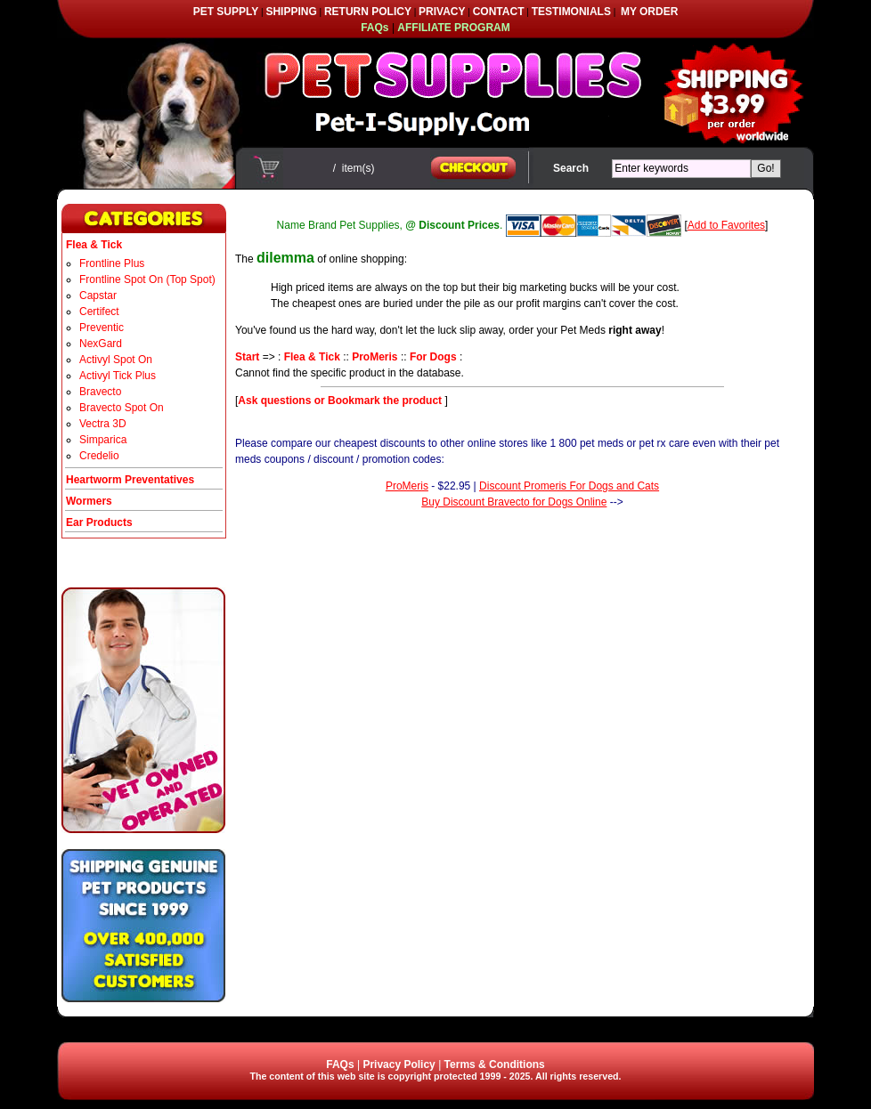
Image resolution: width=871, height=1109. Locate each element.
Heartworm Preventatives (130, 480)
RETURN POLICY (367, 11)
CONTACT (499, 11)
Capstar (98, 295)
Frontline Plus (111, 263)
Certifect (99, 311)
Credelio (99, 455)
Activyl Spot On (115, 359)
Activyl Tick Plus (117, 375)
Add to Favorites (726, 225)
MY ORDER (649, 11)
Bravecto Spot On (121, 407)
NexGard (100, 343)
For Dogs (433, 357)
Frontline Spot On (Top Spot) (147, 279)
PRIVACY (442, 11)
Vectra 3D (102, 423)
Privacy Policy (398, 1064)
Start (247, 357)
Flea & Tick (312, 357)
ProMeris (374, 357)
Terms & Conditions (494, 1064)
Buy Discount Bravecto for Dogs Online (513, 502)
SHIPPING (290, 11)
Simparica (102, 439)
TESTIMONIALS (571, 11)
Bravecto (100, 391)
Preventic (101, 327)
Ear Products (99, 522)
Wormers (89, 501)
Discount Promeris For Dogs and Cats (569, 486)
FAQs (340, 1064)
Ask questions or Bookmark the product (341, 400)
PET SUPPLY (226, 11)
